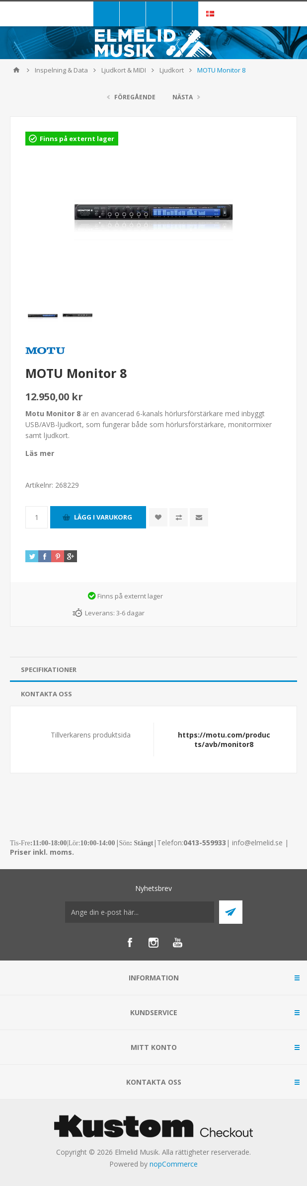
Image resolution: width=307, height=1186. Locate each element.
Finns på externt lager (77, 138)
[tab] (153, 670)
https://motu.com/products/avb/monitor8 (224, 739)
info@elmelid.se (257, 842)
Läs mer (39, 453)
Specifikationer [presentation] (49, 669)
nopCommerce (174, 1164)
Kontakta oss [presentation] (46, 693)
